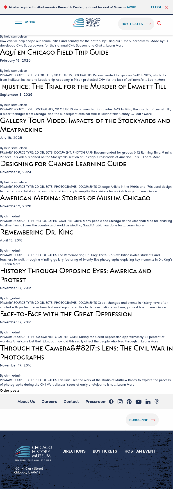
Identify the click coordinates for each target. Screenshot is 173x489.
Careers (49, 401)
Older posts (10, 390)
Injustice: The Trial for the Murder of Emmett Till (83, 86)
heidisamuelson (15, 36)
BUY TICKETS (105, 451)
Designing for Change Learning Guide (63, 163)
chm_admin (12, 216)
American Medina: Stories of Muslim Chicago (75, 197)
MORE (131, 7)
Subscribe (138, 419)
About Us (26, 401)
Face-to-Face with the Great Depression (66, 313)
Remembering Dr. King (36, 232)
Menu (26, 22)
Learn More (114, 45)
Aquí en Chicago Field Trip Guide (54, 52)
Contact (71, 401)
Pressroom (96, 401)
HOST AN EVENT (140, 451)
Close (156, 7)
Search (160, 23)
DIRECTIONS (74, 451)
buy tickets (132, 23)
